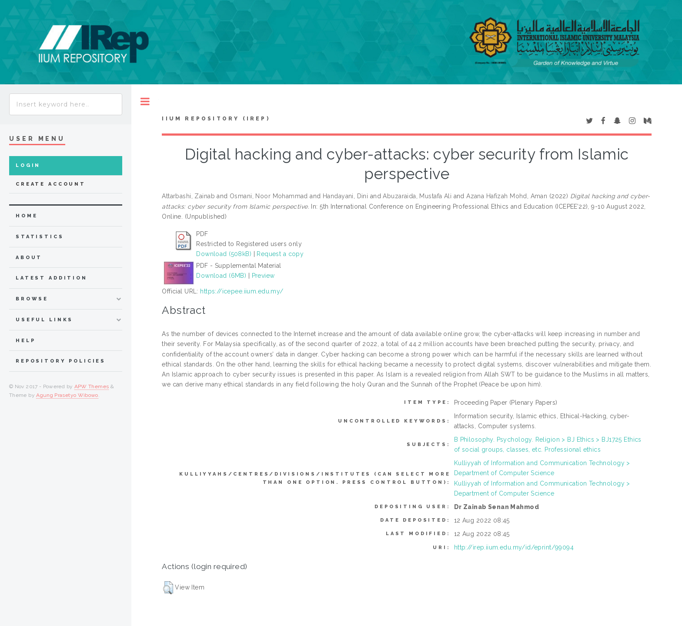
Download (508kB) (223, 253)
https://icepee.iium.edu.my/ (241, 291)
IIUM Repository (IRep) (216, 119)
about (29, 257)
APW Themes (91, 386)
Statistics (40, 237)
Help (25, 340)
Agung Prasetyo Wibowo (67, 395)
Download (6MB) (221, 275)
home (26, 216)
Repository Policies (61, 361)
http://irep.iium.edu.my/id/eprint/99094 (514, 547)
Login (28, 165)
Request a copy (280, 253)
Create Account (51, 184)
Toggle (145, 101)
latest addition (51, 278)
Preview (263, 275)
